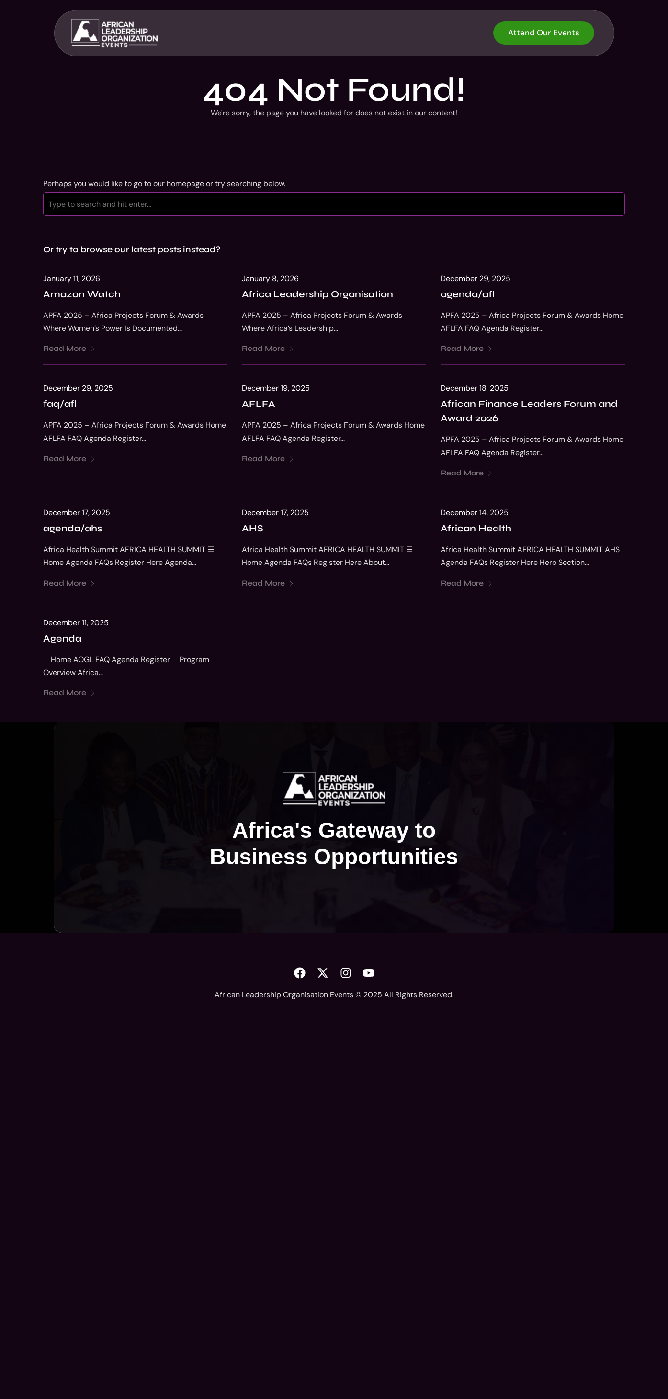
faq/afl (60, 406)
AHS (252, 530)
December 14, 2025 (475, 514)
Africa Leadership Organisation (317, 296)
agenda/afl (468, 296)
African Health (476, 530)
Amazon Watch (82, 296)
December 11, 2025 (76, 624)
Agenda (62, 640)
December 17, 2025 (76, 514)
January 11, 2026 (71, 280)
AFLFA (258, 406)
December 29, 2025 (475, 280)
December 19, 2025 (276, 390)
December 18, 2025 (475, 390)
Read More (69, 350)
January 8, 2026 (270, 280)
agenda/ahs (72, 530)
